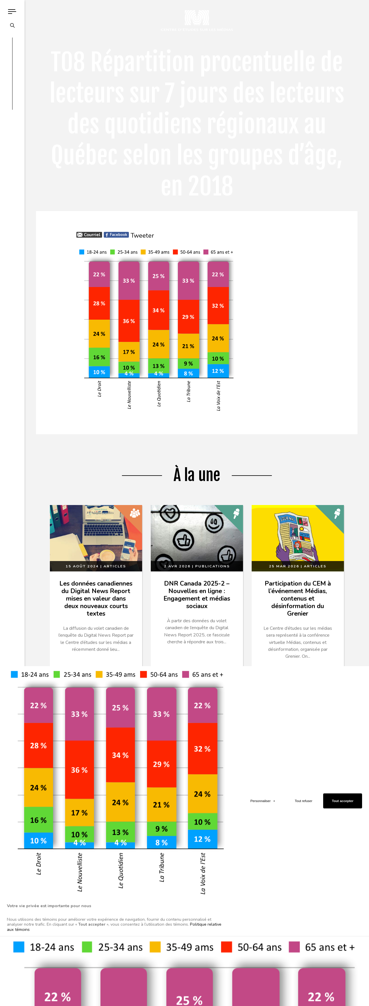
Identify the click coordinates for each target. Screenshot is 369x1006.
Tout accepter (342, 690)
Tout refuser (303, 690)
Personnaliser (262, 690)
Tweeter (142, 235)
